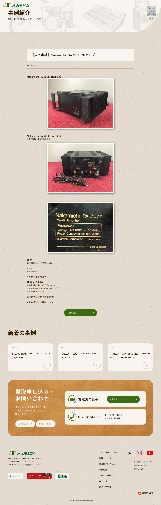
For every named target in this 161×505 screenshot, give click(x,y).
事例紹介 (103, 469)
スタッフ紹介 (105, 486)
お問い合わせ (45, 423)
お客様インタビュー (108, 463)
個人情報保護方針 (140, 465)
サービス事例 (105, 475)
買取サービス (105, 458)
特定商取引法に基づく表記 (143, 462)
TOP (9, 19)
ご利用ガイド (24, 423)
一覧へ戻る (72, 312)
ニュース (103, 481)
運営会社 (137, 469)
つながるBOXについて (109, 452)
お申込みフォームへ (119, 399)
